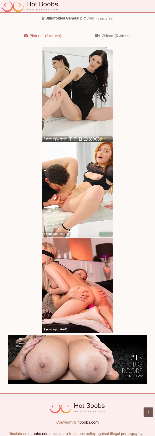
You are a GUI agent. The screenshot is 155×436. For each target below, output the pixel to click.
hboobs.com (88, 422)
